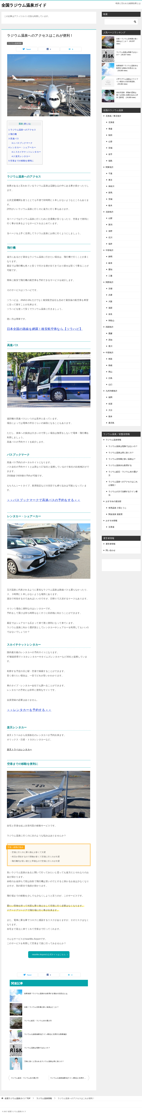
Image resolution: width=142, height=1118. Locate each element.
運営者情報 (110, 544)
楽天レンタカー (21, 156)
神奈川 (111, 186)
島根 (110, 365)
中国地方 (109, 352)
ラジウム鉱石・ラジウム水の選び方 (38, 1021)
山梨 (110, 218)
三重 (110, 276)
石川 (110, 237)
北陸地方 (109, 212)
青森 (110, 129)
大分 (110, 410)
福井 (110, 244)
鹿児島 (111, 423)
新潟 (110, 224)
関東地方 (109, 167)
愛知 (110, 269)
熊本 (110, 416)
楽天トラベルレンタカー (19, 749)
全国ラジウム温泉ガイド (24, 5)
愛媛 (110, 333)
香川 (110, 346)
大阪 (110, 301)
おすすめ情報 (111, 520)
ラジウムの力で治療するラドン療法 (123, 493)
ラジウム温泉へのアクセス (22, 129)
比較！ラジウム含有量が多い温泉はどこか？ (41, 1007)
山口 (110, 384)
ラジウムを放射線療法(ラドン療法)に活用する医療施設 (45, 1034)
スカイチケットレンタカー (26, 152)
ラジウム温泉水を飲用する (120, 465)
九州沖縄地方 (111, 391)
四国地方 (109, 327)
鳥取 (110, 359)
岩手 (110, 154)
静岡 (110, 256)
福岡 (110, 397)
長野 (110, 231)
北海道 (111, 122)
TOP (17, 1098)
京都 (110, 288)
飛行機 (12, 134)
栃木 (110, 205)
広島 (110, 378)
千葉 (110, 173)
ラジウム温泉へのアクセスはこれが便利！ (123, 483)
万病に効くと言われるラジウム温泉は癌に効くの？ (44, 1061)
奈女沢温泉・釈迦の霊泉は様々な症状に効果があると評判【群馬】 (127, 95)
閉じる (27, 124)
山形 (110, 141)
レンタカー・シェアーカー (22, 147)
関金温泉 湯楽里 (115, 514)
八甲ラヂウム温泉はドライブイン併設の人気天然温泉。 (127, 81)
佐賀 (110, 403)
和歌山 (111, 320)
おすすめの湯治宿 (113, 501)
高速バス (13, 138)
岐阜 (110, 263)
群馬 (110, 192)
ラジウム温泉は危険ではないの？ (37, 1048)
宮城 (110, 148)
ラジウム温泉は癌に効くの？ (121, 452)
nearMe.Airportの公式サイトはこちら (50, 954)
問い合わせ (110, 550)
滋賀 (110, 308)
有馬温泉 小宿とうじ (117, 508)
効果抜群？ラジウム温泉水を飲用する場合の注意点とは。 (46, 994)
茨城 (110, 199)
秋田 (110, 135)
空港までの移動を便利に (21, 160)
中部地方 (109, 250)
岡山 (110, 372)
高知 (110, 340)
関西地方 (109, 282)
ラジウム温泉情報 (14, 43)
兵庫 (110, 295)
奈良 (110, 314)
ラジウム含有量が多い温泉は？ (122, 459)
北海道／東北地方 (113, 116)
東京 (110, 180)
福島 (110, 160)
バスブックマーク (22, 143)
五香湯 (111, 527)
